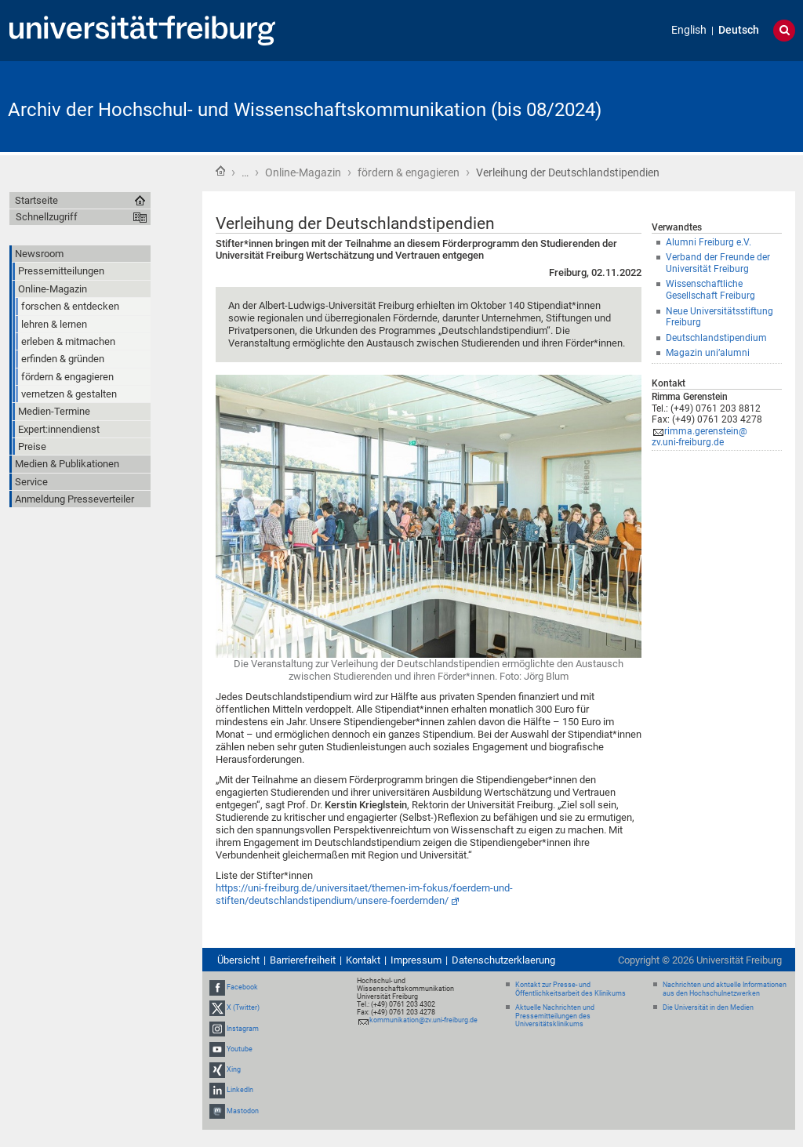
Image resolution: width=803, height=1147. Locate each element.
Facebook (242, 987)
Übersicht (238, 960)
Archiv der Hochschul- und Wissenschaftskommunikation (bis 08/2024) (304, 110)
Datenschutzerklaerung (503, 960)
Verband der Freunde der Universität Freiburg (718, 263)
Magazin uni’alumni (708, 352)
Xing (234, 1069)
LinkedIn (240, 1090)
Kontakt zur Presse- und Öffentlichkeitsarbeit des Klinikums (570, 989)
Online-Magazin (303, 172)
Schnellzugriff (47, 217)
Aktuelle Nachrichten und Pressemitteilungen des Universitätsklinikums (554, 1016)
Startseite (220, 170)
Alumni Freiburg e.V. (708, 242)
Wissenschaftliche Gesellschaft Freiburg (710, 289)
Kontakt (363, 960)
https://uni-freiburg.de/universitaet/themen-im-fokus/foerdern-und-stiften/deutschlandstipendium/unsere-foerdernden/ (364, 894)
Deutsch (738, 30)
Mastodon (243, 1111)
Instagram (243, 1029)
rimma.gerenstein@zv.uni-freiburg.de (699, 437)
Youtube (240, 1049)
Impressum (416, 960)
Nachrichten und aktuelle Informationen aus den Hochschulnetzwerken (725, 989)
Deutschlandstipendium (716, 337)
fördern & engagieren (409, 172)
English (689, 30)
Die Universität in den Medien (708, 1007)
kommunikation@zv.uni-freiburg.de (423, 1020)
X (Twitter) (243, 1008)
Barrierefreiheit (303, 960)
